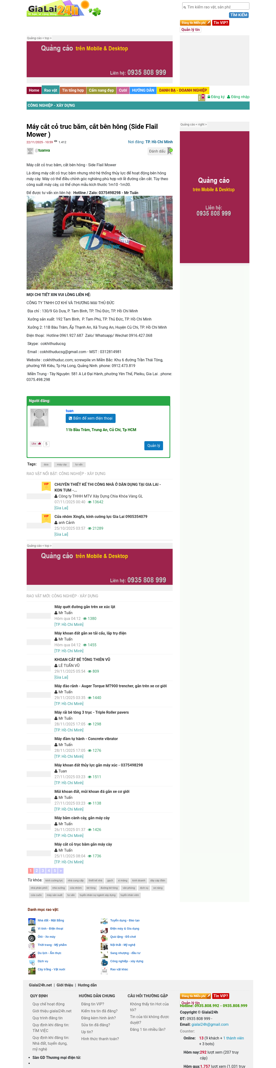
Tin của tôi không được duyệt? (149, 1020)
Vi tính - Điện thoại (50, 928)
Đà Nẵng (201, 1036)
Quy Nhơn (213, 1036)
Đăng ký (216, 97)
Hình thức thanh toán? (100, 1039)
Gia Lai (225, 1036)
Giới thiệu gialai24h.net (52, 1011)
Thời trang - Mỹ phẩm (52, 945)
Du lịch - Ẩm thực (49, 953)
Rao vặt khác (119, 969)
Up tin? (87, 1032)
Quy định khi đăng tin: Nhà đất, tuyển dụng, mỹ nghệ (51, 1043)
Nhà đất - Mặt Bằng (51, 920)
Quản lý (153, 445)
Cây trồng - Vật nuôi (51, 969)
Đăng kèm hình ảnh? (98, 1018)
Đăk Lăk (189, 1040)
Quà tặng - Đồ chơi (123, 936)
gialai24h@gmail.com (210, 1024)
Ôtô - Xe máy (46, 936)
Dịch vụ (43, 961)
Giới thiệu (65, 985)
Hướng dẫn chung (97, 996)
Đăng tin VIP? (92, 1004)
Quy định (39, 996)
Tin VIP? (220, 22)
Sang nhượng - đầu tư (125, 953)
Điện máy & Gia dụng (124, 928)
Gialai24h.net (40, 985)
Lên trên (268, 1053)
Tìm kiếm (238, 15)
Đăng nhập (238, 97)
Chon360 (188, 1036)
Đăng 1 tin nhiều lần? (147, 1029)
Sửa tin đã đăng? (95, 1025)
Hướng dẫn (87, 985)
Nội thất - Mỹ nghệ (122, 945)
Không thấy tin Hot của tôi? (149, 1007)
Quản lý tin (190, 29)
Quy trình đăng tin (48, 1018)
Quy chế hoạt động (49, 1004)
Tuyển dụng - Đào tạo (125, 920)
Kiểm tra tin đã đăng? (99, 1011)
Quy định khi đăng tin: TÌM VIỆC (51, 1028)
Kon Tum (236, 1036)
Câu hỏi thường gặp (148, 996)
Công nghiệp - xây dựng (51, 105)
